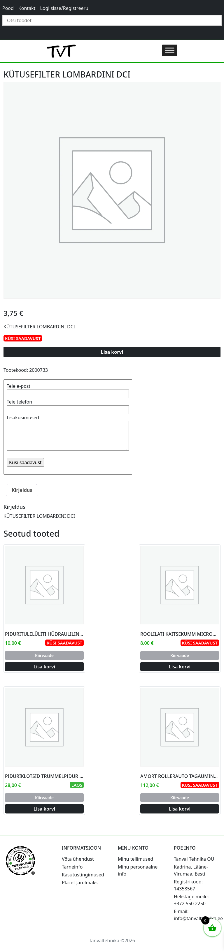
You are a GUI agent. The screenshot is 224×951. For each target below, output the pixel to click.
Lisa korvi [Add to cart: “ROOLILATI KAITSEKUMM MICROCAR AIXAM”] (179, 666)
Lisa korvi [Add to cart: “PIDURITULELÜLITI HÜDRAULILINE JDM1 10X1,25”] (44, 666)
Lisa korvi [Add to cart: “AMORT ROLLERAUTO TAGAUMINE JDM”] (179, 809)
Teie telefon (68, 406)
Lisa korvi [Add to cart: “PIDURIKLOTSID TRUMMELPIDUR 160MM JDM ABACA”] (44, 809)
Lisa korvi (112, 352)
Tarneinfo (72, 867)
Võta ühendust (78, 859)
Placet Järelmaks (79, 882)
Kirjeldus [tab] (22, 490)
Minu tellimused (135, 859)
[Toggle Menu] (169, 50)
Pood (8, 8)
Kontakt (27, 8)
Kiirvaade (44, 655)
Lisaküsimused (68, 433)
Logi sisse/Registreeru (64, 8)
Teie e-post (68, 390)
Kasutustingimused (83, 874)
